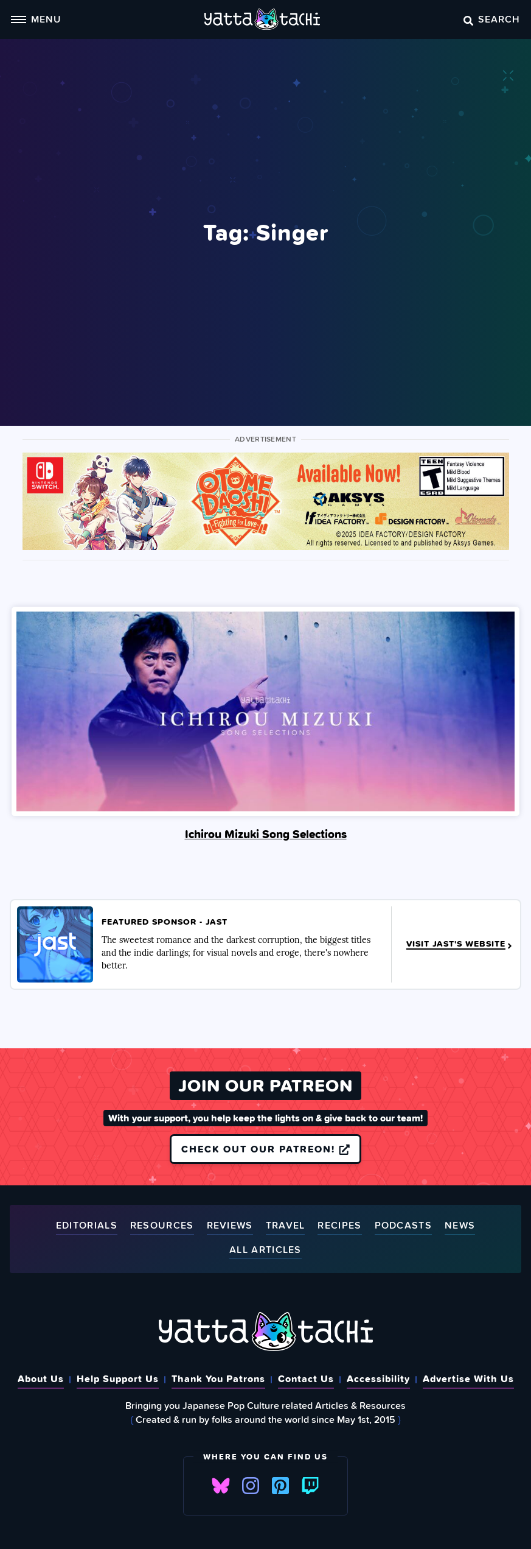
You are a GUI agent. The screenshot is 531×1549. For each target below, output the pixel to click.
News (460, 1225)
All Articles (265, 1250)
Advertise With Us (468, 1378)
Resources (162, 1225)
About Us (41, 1378)
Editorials (86, 1225)
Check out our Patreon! (265, 1148)
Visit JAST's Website (460, 944)
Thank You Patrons (218, 1378)
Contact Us (306, 1378)
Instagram (250, 1485)
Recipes (339, 1225)
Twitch (310, 1485)
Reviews (230, 1225)
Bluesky (221, 1485)
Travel (285, 1225)
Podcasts (403, 1225)
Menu (36, 19)
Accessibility (378, 1378)
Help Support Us (118, 1378)
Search (491, 19)
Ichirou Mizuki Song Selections (266, 833)
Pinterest (280, 1485)
